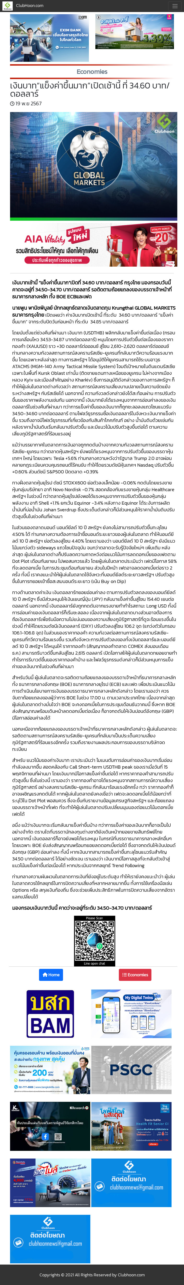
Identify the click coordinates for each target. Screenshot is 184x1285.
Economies (135, 975)
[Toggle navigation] (175, 6)
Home (51, 975)
